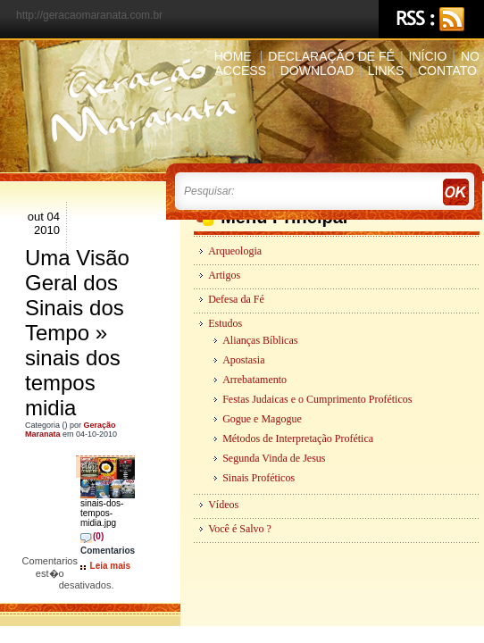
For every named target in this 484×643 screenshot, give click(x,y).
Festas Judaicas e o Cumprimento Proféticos (317, 399)
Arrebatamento (254, 379)
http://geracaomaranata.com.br (89, 15)
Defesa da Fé (236, 299)
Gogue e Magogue (262, 419)
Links (386, 70)
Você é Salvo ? (239, 528)
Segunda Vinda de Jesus (273, 458)
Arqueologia (235, 251)
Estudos (225, 323)
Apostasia (243, 360)
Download (317, 70)
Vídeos (223, 504)
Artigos (224, 275)
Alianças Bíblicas (259, 340)
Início (428, 56)
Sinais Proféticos (258, 478)
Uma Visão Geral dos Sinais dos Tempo (77, 295)
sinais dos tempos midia (73, 383)
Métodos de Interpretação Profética (297, 438)
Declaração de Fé (331, 56)
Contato (447, 70)
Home (233, 56)
